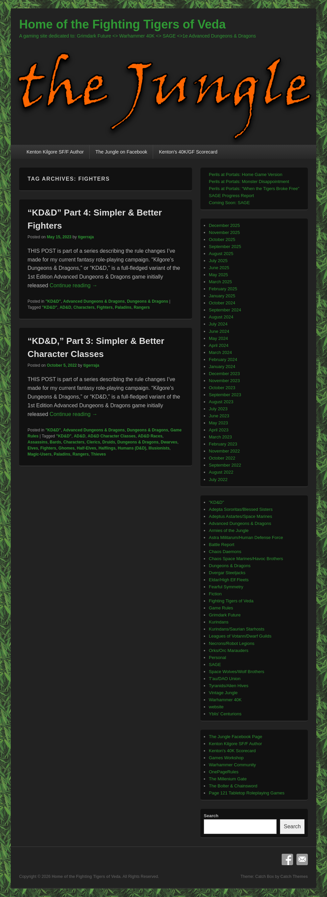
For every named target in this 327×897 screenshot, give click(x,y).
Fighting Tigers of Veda (231, 600)
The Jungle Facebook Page (235, 736)
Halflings (106, 448)
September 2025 (225, 246)
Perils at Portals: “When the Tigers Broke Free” (254, 188)
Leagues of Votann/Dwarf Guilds (240, 636)
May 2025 (218, 274)
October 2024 (222, 302)
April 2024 (219, 345)
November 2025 (224, 232)
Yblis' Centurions (225, 713)
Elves (33, 448)
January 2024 (222, 366)
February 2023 (223, 443)
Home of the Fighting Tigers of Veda (122, 24)
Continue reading (73, 285)
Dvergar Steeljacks (227, 572)
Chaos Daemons (225, 551)
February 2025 (223, 288)
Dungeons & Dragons (147, 301)
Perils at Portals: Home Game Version (245, 174)
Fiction (215, 593)
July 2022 (218, 479)
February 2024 (223, 359)
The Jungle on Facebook (121, 152)
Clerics (93, 442)
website (216, 706)
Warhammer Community (232, 764)
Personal (217, 657)
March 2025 (220, 281)
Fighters (104, 307)
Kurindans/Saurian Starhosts (236, 629)
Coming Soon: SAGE (229, 202)
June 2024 (219, 331)
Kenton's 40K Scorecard (232, 750)
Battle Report (221, 544)
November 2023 (224, 380)
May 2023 (218, 422)
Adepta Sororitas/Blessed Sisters (241, 509)
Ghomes (66, 448)
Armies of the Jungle (229, 530)
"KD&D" (53, 301)
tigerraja (86, 237)
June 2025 (219, 267)
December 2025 (224, 225)
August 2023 (221, 401)
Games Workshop (226, 757)
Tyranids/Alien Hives (228, 685)
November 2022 (224, 451)
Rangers (142, 307)
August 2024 (221, 316)
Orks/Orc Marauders (228, 650)
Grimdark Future (225, 614)
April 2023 (219, 429)
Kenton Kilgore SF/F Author (55, 152)
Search (211, 815)
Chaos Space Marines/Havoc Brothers (246, 558)
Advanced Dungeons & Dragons (94, 301)
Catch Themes (294, 876)
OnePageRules (223, 771)
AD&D (65, 307)
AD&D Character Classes (112, 436)
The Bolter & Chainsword (233, 785)
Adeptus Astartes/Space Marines (240, 516)
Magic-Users (39, 454)
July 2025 (218, 260)
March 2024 (220, 352)
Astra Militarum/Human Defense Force (246, 537)
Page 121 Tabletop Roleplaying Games (246, 792)
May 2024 (218, 338)
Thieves (98, 454)
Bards (55, 442)
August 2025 (221, 253)
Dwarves (169, 442)
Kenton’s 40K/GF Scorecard (188, 152)
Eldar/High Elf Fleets (229, 579)
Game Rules (221, 607)
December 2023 (224, 373)
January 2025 (222, 295)
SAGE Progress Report (231, 195)
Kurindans (219, 621)
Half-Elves (86, 448)
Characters (84, 307)
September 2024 (225, 309)
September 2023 (225, 394)
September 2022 (225, 465)
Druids (108, 442)
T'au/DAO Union (224, 678)
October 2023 (222, 387)
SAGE (215, 664)
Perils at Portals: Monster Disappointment (249, 181)
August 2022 (221, 472)
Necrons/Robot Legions (231, 643)
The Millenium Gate (228, 778)
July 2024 (218, 323)
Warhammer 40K (225, 699)
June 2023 (219, 415)
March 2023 (220, 436)
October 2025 (222, 239)
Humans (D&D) (132, 448)
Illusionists (159, 448)
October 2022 (222, 458)
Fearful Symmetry (226, 586)
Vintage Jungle (223, 692)
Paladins (123, 307)
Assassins (37, 442)
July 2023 (218, 408)
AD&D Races (150, 436)
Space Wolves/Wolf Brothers (236, 671)
